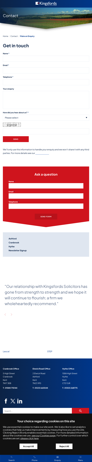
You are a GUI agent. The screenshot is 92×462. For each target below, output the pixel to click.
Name (5, 53)
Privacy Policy (42, 153)
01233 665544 (41, 388)
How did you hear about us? (15, 112)
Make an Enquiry (27, 36)
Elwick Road (38, 368)
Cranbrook (14, 242)
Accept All (28, 446)
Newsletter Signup (18, 250)
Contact (14, 36)
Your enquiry (8, 89)
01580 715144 (11, 388)
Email (5, 65)
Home (5, 36)
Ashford (13, 238)
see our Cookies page (44, 435)
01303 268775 (71, 388)
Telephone (7, 77)
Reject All (64, 446)
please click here (29, 438)
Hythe (11, 246)
